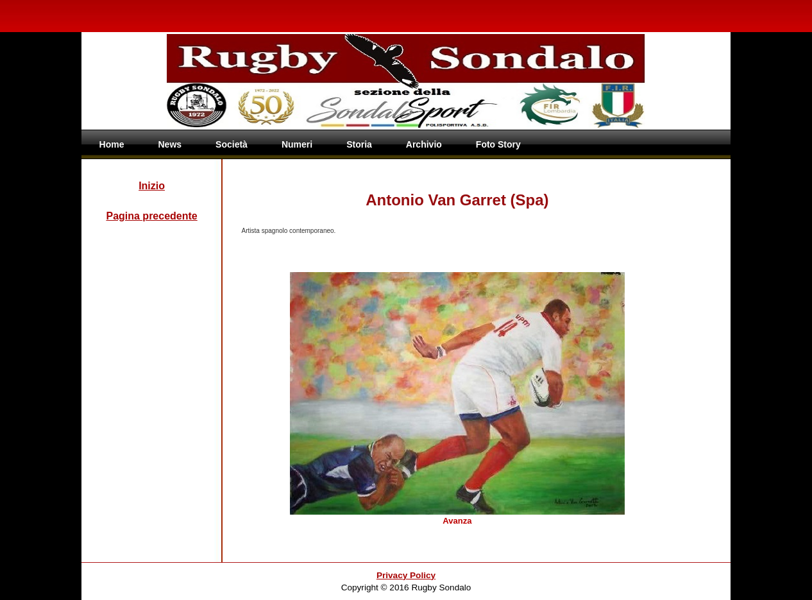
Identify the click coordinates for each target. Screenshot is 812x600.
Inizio (152, 185)
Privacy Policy (406, 575)
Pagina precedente (151, 215)
